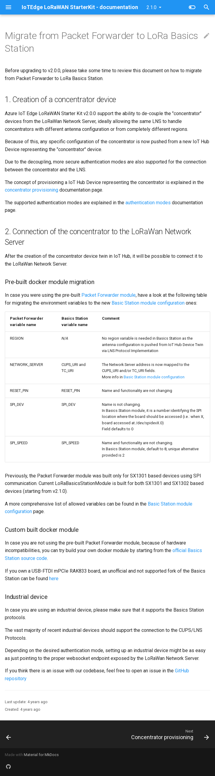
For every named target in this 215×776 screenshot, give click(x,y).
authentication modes (148, 202)
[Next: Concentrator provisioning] (169, 734)
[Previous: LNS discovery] (9, 734)
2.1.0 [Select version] (152, 7)
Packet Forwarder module (108, 295)
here (53, 578)
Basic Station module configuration (148, 303)
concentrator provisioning (31, 190)
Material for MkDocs (41, 754)
